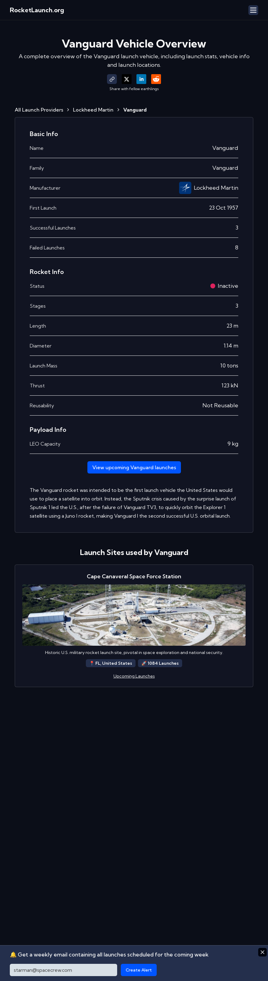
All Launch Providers (39, 110)
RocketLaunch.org (37, 10)
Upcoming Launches (134, 676)
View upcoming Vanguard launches (134, 467)
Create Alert (139, 970)
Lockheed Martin (93, 110)
